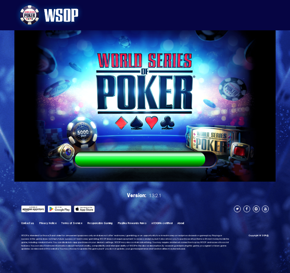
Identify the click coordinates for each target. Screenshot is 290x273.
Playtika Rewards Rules (132, 223)
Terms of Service (72, 223)
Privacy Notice (48, 223)
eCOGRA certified (161, 223)
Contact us (27, 223)
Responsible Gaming (100, 223)
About (180, 223)
